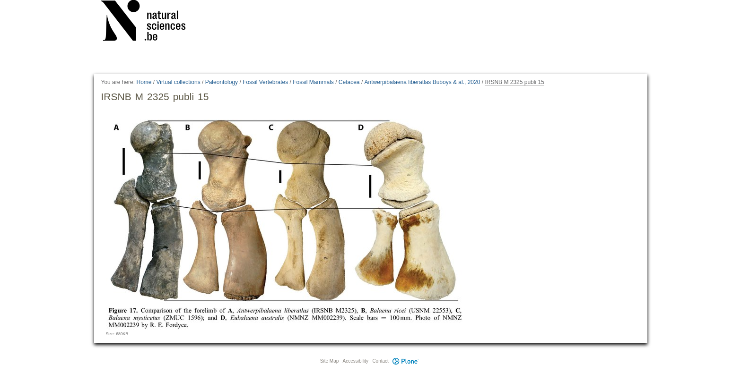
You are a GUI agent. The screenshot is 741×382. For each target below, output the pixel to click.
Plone (406, 361)
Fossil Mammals (313, 82)
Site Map (329, 361)
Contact (380, 361)
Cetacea (349, 82)
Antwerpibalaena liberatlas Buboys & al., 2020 (422, 82)
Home (143, 82)
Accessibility (355, 361)
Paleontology (221, 82)
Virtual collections (179, 82)
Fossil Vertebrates (265, 82)
